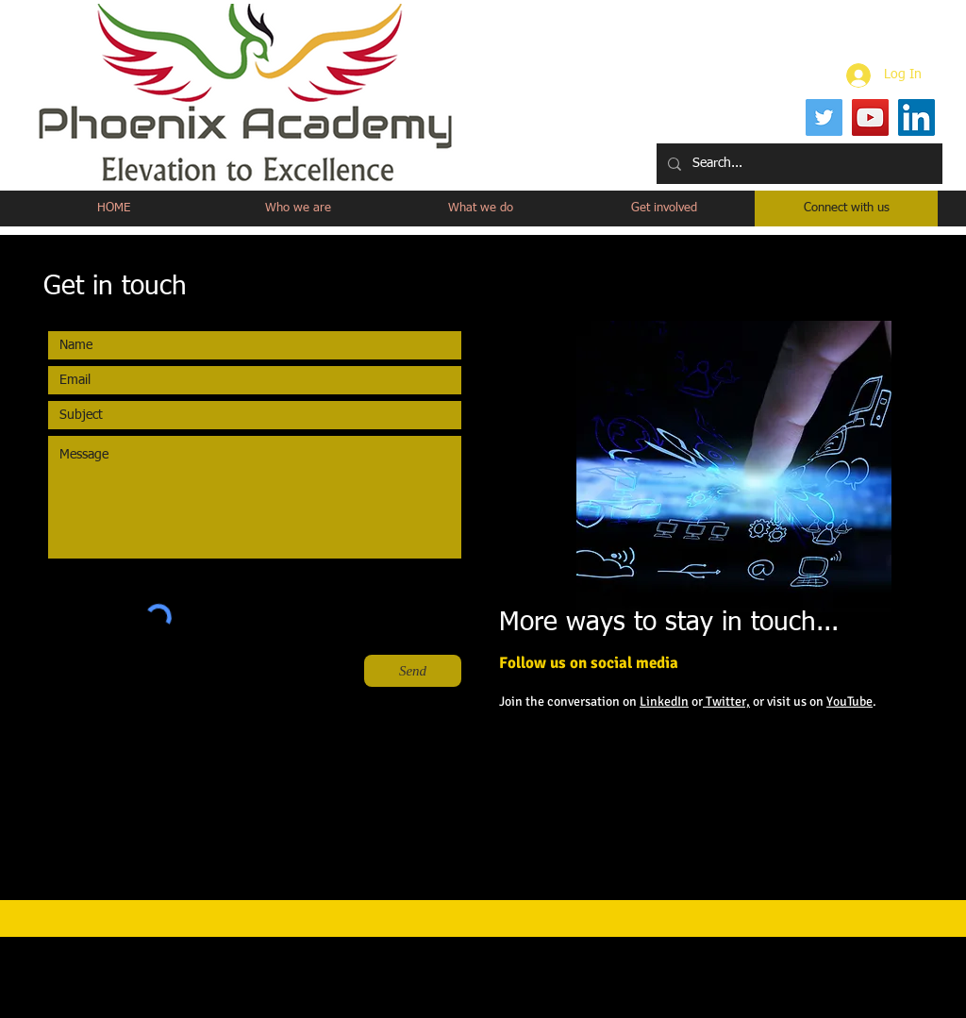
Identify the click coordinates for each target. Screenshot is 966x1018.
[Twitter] (824, 117)
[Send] (412, 671)
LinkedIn (664, 701)
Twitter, (726, 701)
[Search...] (797, 163)
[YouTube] (870, 117)
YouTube (849, 701)
